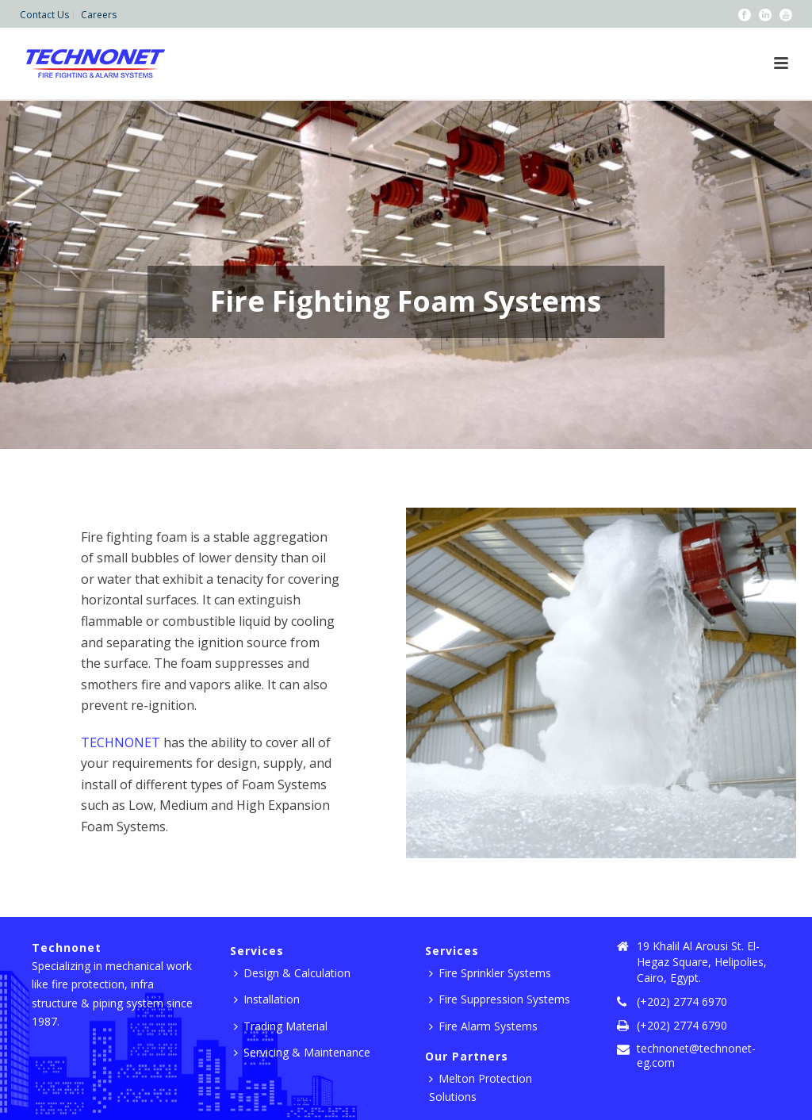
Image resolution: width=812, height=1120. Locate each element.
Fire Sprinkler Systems (490, 972)
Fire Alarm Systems (483, 1026)
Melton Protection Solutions (480, 1087)
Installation (267, 999)
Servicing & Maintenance (302, 1052)
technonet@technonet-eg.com (696, 1055)
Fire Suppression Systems (499, 999)
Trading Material (280, 1026)
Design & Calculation (292, 972)
